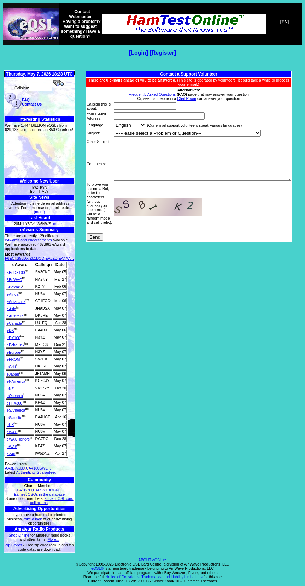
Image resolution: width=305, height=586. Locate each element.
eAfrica (12, 294)
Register (163, 53)
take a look (33, 519)
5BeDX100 (16, 272)
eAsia (11, 308)
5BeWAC (14, 279)
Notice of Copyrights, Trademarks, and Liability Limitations (154, 577)
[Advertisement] (39, 155)
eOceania (15, 396)
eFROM (13, 359)
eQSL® (97, 568)
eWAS (12, 446)
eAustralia (15, 316)
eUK (10, 425)
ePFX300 (14, 403)
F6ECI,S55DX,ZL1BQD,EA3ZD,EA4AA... (39, 258)
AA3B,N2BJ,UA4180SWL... (28, 468)
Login (138, 53)
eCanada (14, 323)
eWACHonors (18, 439)
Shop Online (18, 535)
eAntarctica (16, 301)
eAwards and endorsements (28, 240)
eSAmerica (16, 410)
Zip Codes (13, 545)
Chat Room (188, 94)
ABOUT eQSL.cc (152, 560)
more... (59, 224)
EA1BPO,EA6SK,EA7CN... (39, 490)
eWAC (12, 432)
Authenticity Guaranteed (36, 472)
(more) (39, 212)
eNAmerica (16, 381)
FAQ (26, 100)
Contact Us (32, 104)
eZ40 (11, 454)
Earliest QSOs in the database (39, 494)
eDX (10, 330)
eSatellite (14, 417)
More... (53, 539)
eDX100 (13, 337)
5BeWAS (14, 287)
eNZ (10, 388)
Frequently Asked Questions (153, 90)
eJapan (13, 374)
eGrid (11, 367)
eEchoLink (15, 345)
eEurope (14, 352)
